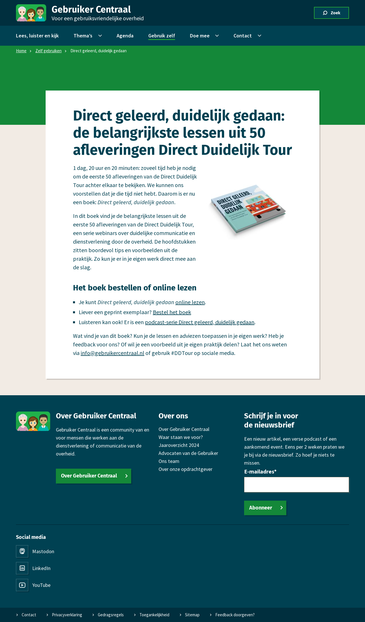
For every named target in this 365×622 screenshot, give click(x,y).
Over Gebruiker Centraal (89, 476)
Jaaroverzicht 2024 (179, 445)
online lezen (190, 302)
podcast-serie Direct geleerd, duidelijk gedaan (199, 322)
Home (21, 50)
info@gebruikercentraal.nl (112, 352)
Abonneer (260, 508)
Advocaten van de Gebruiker (188, 453)
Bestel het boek (172, 312)
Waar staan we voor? (181, 437)
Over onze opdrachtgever (185, 469)
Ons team (169, 461)
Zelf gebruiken (48, 50)
